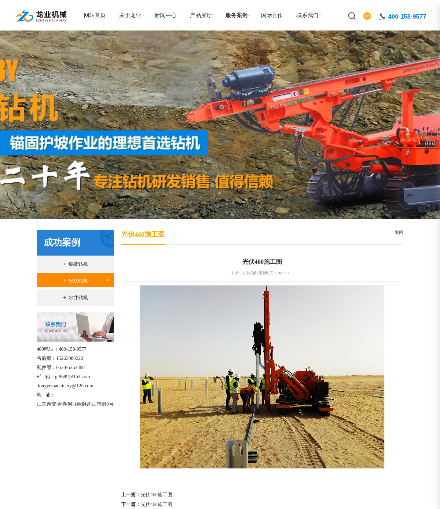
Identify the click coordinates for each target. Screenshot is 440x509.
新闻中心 (166, 15)
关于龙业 (130, 15)
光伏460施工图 (156, 494)
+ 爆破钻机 (75, 264)
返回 (398, 232)
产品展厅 (201, 15)
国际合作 (272, 15)
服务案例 (237, 15)
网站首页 (95, 15)
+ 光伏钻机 (75, 280)
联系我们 (307, 15)
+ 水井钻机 (75, 297)
